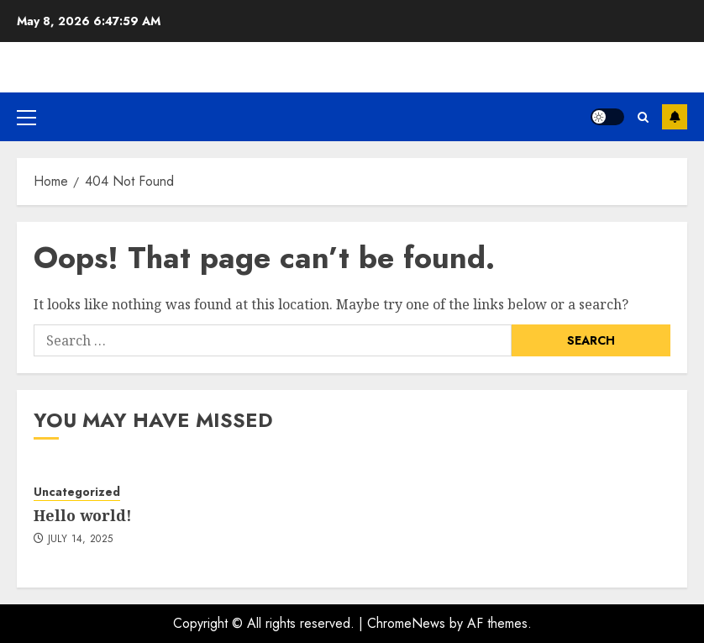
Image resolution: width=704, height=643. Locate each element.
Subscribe (674, 116)
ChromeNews (406, 623)
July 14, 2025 (80, 539)
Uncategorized (77, 492)
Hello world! (83, 515)
